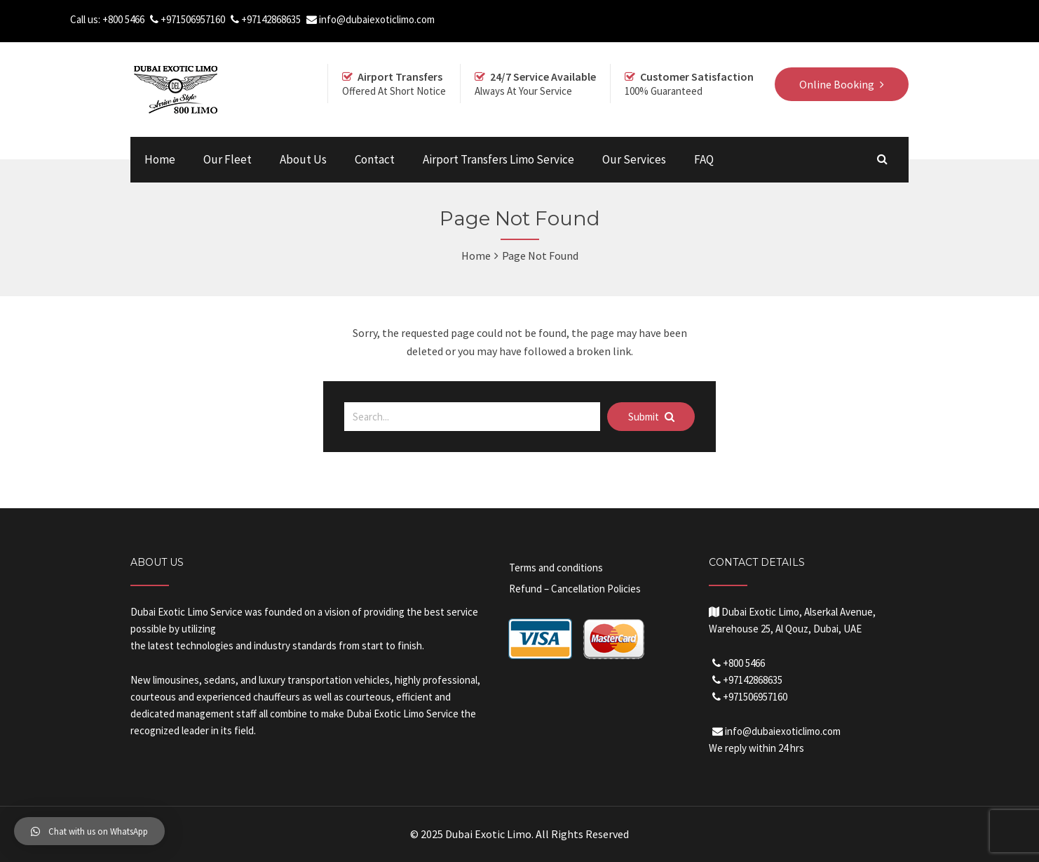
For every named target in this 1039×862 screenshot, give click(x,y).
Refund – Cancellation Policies (575, 588)
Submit (651, 416)
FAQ (704, 159)
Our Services (634, 159)
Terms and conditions (556, 567)
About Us (303, 159)
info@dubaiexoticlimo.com (377, 19)
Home (159, 159)
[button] (89, 831)
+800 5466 (123, 19)
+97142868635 (271, 19)
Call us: (86, 19)
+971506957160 (193, 19)
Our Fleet (227, 159)
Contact (375, 159)
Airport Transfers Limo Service (498, 159)
